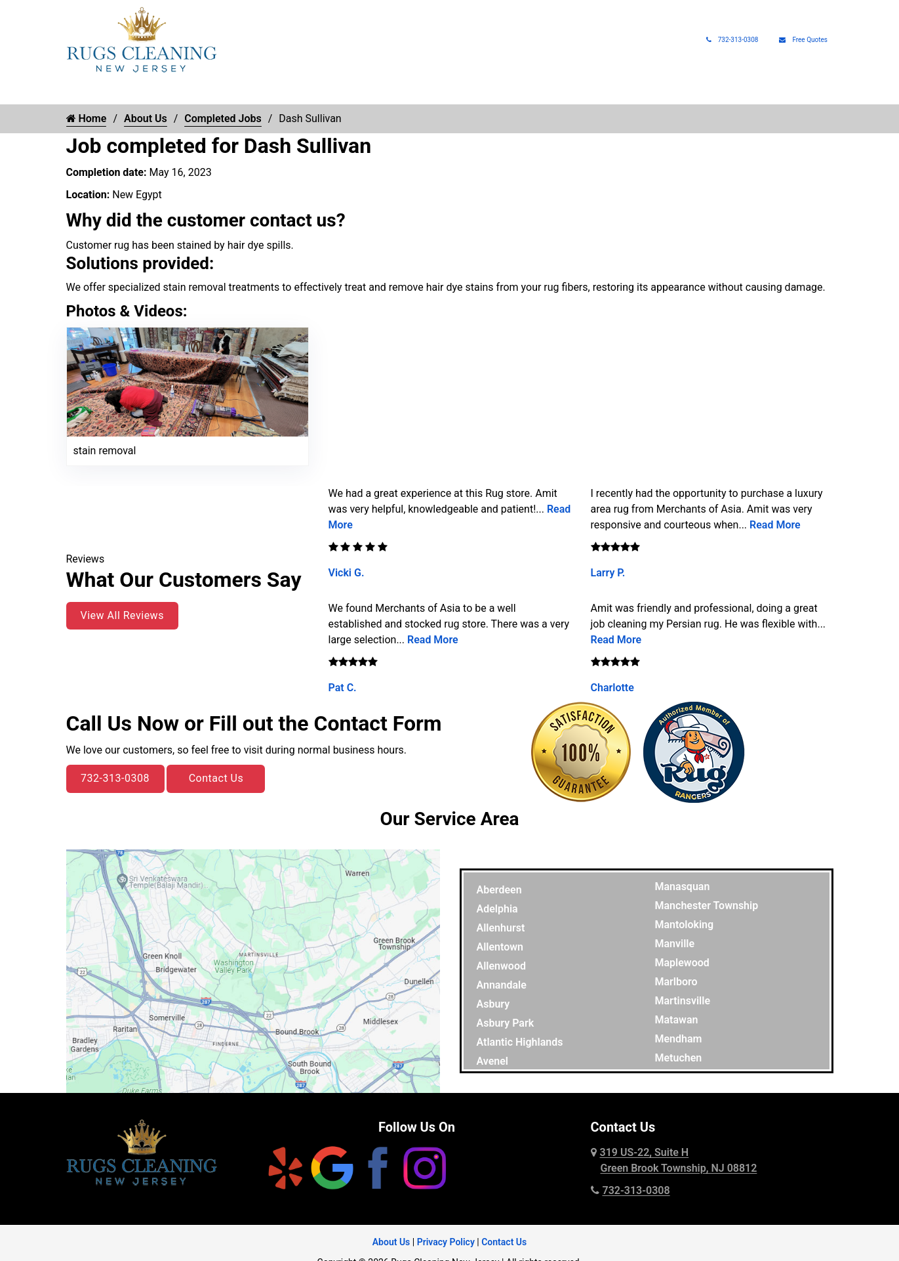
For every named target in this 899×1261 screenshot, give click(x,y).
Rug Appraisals (580, 92)
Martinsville (683, 1000)
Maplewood (682, 962)
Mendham (678, 1039)
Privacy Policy (446, 1242)
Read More (432, 639)
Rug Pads (653, 92)
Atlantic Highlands (520, 1042)
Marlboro (676, 981)
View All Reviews (122, 615)
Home (79, 92)
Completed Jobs (222, 118)
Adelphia (497, 909)
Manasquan (682, 886)
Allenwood (501, 966)
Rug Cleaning (141, 92)
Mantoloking (684, 924)
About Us (714, 92)
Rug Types (225, 92)
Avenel (493, 1061)
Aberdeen (499, 890)
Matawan (676, 1020)
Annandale (502, 985)
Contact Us (216, 778)
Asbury (493, 1004)
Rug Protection (393, 92)
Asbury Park (505, 1023)
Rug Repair (304, 92)
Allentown (500, 947)
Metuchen (678, 1058)
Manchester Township (707, 905)
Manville (675, 943)
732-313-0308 (732, 39)
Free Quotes (803, 39)
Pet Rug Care (486, 92)
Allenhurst (501, 928)
